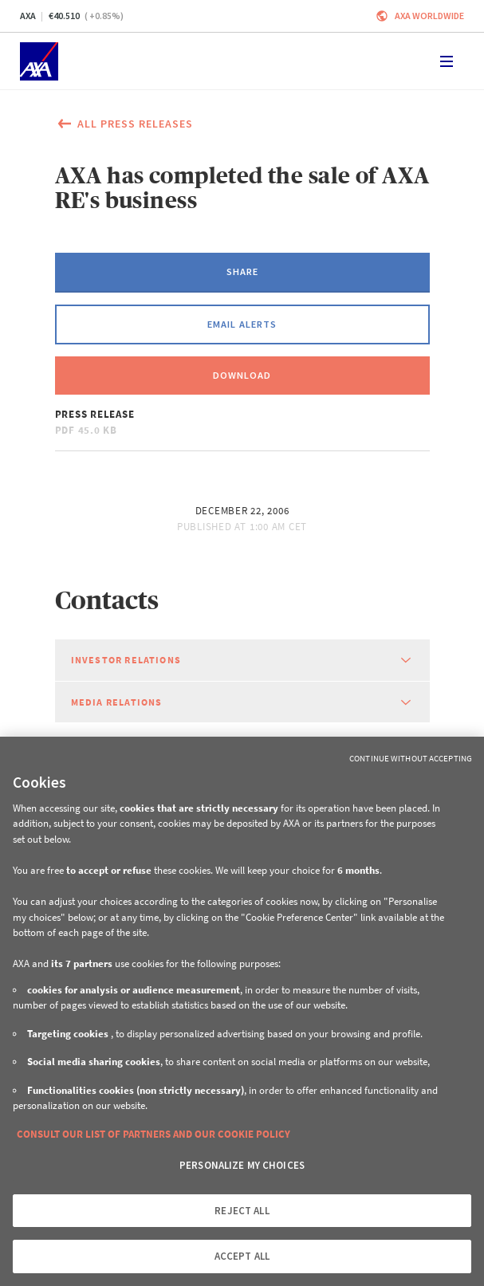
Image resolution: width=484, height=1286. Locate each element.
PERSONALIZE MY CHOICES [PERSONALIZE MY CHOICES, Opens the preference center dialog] (242, 1165)
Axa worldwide (429, 16)
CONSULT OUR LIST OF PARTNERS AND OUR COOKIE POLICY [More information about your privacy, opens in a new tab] (153, 1134)
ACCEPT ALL (242, 1256)
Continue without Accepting (410, 758)
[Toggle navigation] (446, 61)
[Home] (39, 61)
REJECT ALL (241, 1210)
